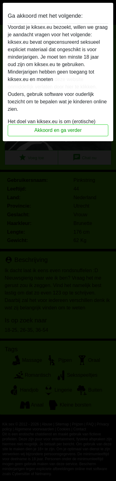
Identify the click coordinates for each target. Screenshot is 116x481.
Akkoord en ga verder (58, 130)
